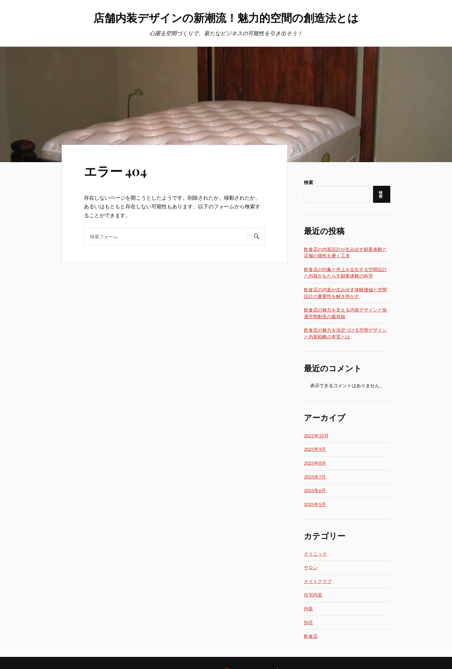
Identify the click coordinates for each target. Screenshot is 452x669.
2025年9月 (315, 449)
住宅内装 (313, 594)
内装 (308, 608)
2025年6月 (315, 490)
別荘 (308, 622)
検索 (308, 182)
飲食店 (311, 636)
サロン (311, 567)
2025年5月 (315, 504)
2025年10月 (316, 435)
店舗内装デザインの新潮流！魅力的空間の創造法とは (226, 17)
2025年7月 (315, 476)
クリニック (315, 553)
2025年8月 (315, 463)
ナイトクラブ (318, 581)
